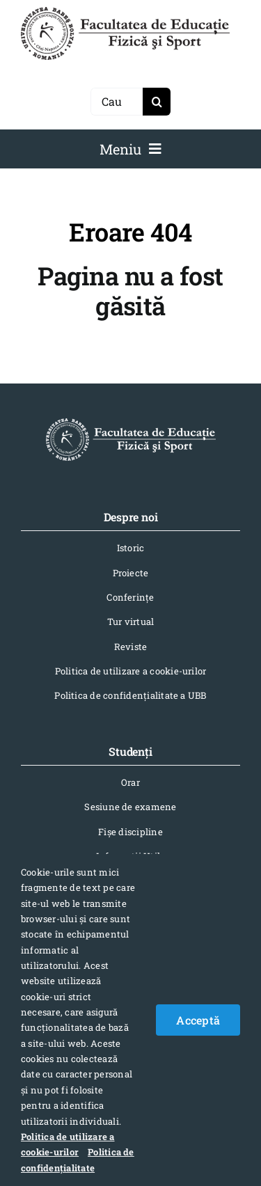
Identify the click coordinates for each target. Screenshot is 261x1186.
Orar (130, 782)
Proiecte (131, 573)
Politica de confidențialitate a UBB (130, 695)
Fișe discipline (130, 831)
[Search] (157, 102)
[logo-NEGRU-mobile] (125, 12)
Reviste (131, 646)
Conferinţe (130, 597)
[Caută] (116, 102)
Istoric (131, 547)
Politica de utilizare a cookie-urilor (131, 671)
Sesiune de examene (130, 806)
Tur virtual (131, 621)
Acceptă (198, 1020)
